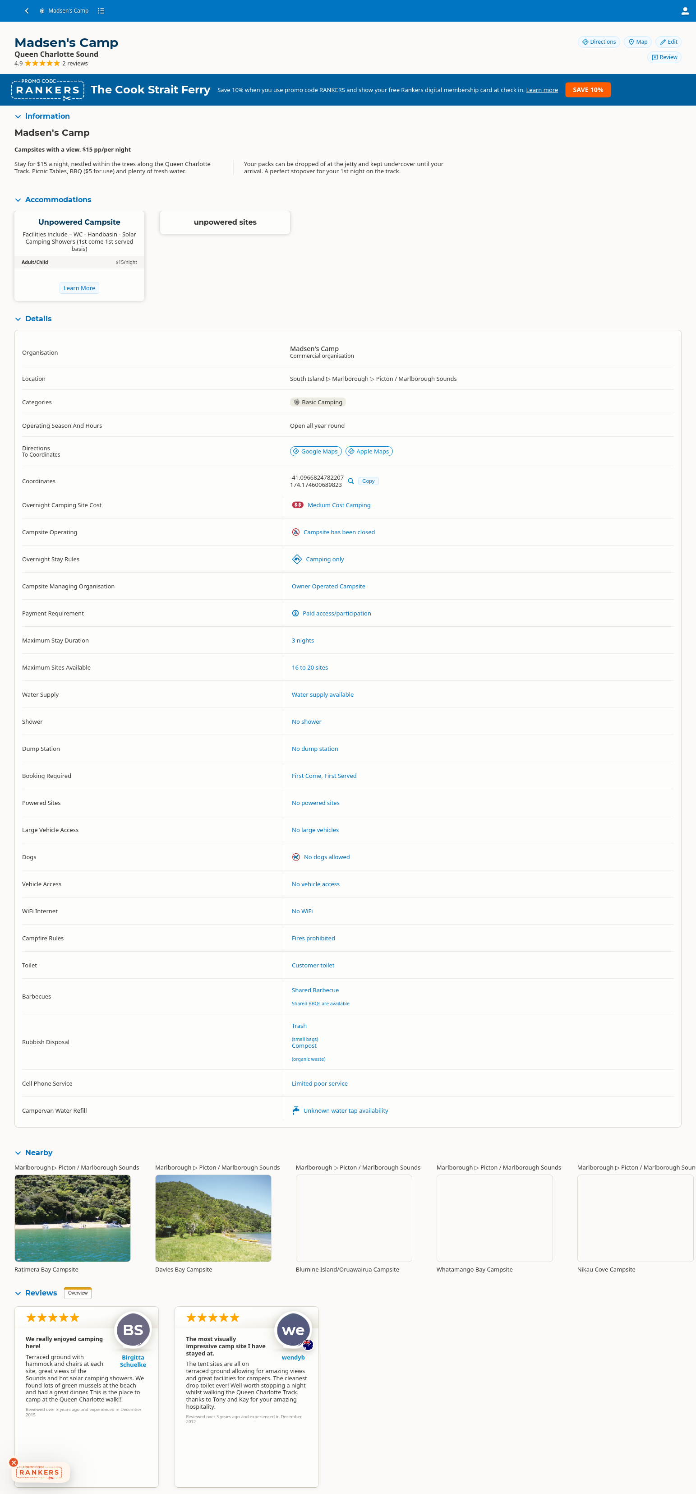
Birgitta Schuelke (133, 1361)
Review (664, 57)
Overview (78, 1292)
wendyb (293, 1357)
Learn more (542, 90)
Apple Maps (368, 451)
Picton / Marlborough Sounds (98, 1167)
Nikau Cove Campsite (606, 1269)
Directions (599, 42)
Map (638, 42)
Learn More (79, 288)
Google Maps (315, 451)
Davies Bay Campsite (183, 1269)
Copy (368, 481)
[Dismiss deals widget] (13, 1462)
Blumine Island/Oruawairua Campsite (347, 1269)
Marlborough (32, 1167)
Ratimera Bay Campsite (46, 1269)
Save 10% (588, 89)
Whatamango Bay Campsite (475, 1269)
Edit (668, 42)
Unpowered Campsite (79, 222)
